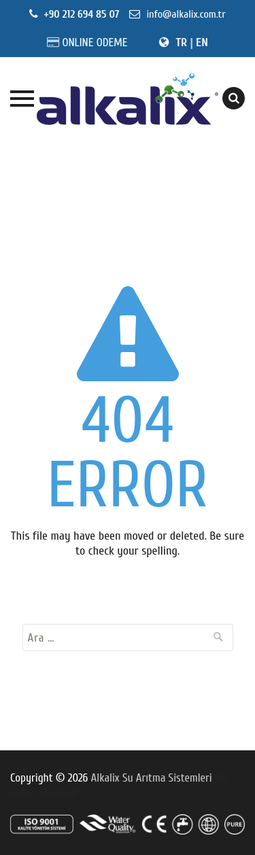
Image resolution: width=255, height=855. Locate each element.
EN (202, 42)
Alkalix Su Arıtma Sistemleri (151, 777)
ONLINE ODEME (94, 42)
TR (181, 42)
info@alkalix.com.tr (184, 14)
